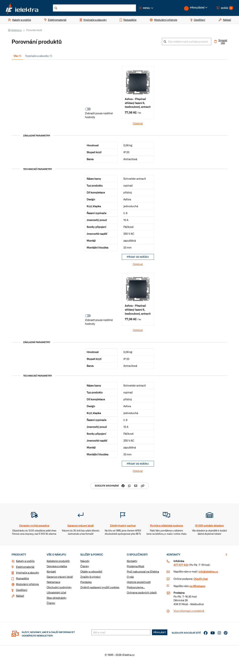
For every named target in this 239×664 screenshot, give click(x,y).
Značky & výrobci (90, 576)
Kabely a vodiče (25, 560)
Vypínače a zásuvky (27, 572)
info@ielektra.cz (208, 571)
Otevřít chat (201, 578)
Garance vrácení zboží (60, 576)
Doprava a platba (57, 566)
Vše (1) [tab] (17, 55)
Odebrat (138, 123)
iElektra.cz (16, 30)
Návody (84, 560)
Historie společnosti (139, 582)
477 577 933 (181, 564)
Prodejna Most (135, 566)
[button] (146, 8)
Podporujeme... (136, 587)
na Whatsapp (197, 585)
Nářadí (20, 595)
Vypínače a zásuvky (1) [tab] (38, 55)
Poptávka (86, 582)
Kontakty (132, 560)
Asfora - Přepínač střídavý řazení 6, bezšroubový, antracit (138, 102)
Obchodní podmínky (59, 587)
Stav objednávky (56, 597)
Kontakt (51, 571)
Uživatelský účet (56, 592)
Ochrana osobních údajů (142, 592)
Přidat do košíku (138, 257)
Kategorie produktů (58, 560)
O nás (130, 576)
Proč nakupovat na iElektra (143, 571)
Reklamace (53, 582)
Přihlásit (159, 632)
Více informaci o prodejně (189, 610)
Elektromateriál (25, 566)
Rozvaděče (22, 578)
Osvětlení (21, 589)
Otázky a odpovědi (91, 571)
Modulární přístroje (27, 584)
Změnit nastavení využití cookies (99, 587)
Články (51, 603)
